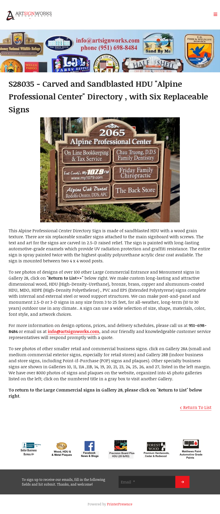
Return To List (197, 407)
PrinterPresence (119, 504)
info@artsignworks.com (73, 331)
